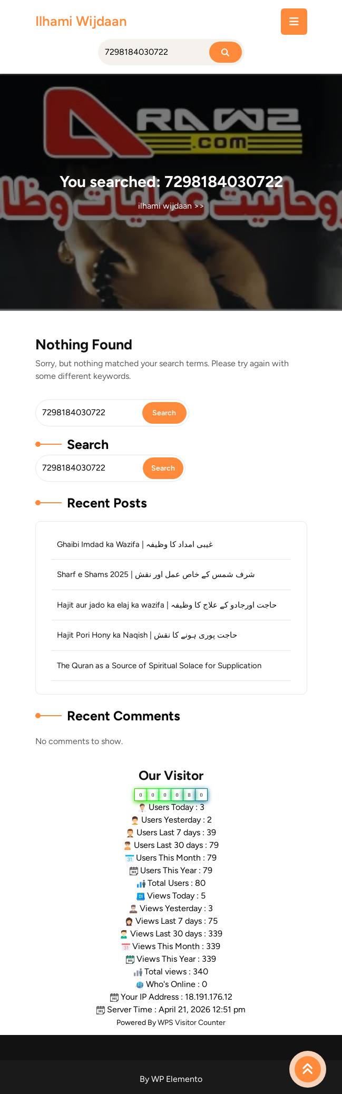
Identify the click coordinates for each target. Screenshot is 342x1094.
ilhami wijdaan (81, 21)
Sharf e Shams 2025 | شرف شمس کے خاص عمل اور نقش (156, 574)
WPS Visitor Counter (192, 1022)
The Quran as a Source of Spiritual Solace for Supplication (159, 665)
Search (88, 444)
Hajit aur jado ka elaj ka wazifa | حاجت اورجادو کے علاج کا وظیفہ (167, 605)
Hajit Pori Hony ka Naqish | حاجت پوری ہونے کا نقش (147, 635)
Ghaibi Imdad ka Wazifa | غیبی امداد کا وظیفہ (135, 544)
